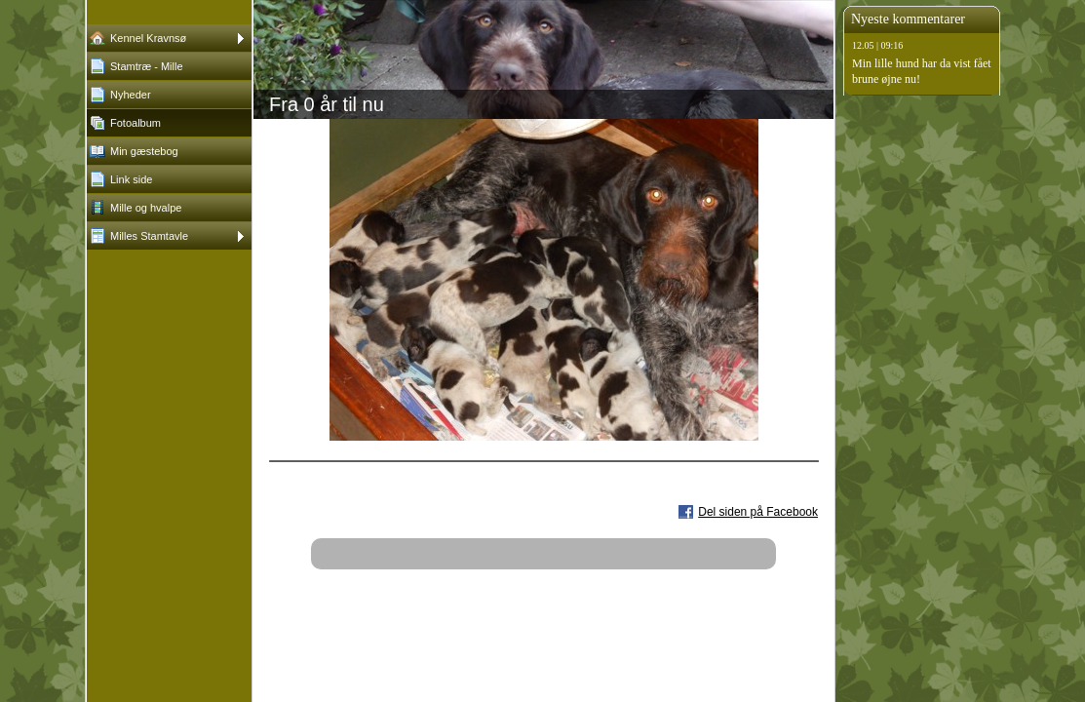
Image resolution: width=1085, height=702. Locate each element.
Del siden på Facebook (758, 512)
